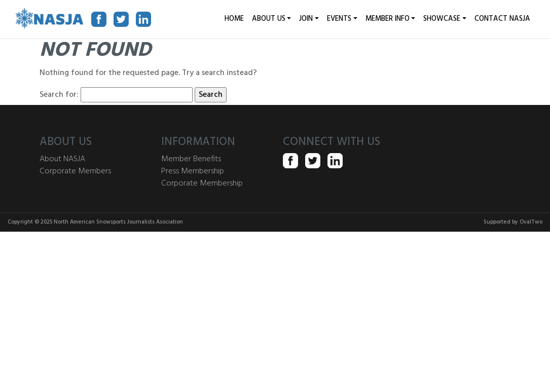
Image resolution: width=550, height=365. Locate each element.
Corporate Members (75, 171)
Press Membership (192, 171)
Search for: (59, 95)
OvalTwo (531, 222)
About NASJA (62, 159)
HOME (234, 19)
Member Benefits (191, 159)
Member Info (387, 19)
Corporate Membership (202, 183)
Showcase (441, 19)
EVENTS (339, 19)
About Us (268, 19)
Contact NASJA (502, 19)
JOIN (306, 19)
